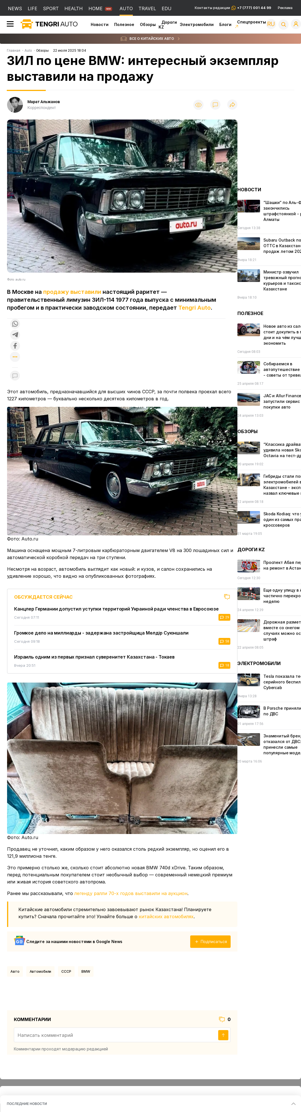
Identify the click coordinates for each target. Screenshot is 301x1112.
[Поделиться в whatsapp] (15, 324)
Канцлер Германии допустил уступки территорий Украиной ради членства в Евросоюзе (116, 609)
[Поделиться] (232, 104)
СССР (66, 971)
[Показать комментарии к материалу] (15, 375)
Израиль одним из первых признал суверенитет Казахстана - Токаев (94, 657)
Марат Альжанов (43, 101)
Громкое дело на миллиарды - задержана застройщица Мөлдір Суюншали (101, 633)
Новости (100, 24)
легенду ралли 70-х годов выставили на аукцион (130, 893)
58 (224, 641)
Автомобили (40, 971)
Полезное (124, 24)
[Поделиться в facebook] (15, 346)
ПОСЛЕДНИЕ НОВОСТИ (27, 1104)
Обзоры (148, 24)
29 (224, 617)
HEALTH (73, 8)
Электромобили (197, 24)
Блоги (225, 24)
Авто (15, 971)
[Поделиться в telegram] (15, 335)
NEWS (15, 8)
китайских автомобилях (166, 916)
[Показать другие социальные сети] (15, 357)
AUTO (126, 8)
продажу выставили (72, 291)
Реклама (285, 8)
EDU (167, 8)
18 (224, 665)
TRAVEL (147, 8)
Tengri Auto (194, 307)
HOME (95, 8)
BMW (85, 971)
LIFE (32, 8)
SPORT (51, 8)
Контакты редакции (233, 8)
